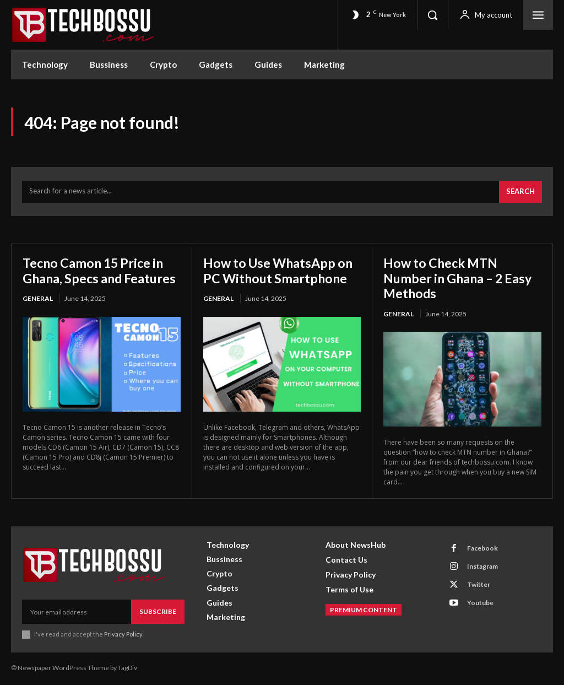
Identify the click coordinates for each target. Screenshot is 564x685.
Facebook (482, 550)
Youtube (480, 604)
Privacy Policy (123, 635)
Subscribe (157, 613)
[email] (76, 613)
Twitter (478, 586)
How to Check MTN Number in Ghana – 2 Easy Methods (461, 279)
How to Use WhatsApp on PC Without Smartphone (281, 271)
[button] (432, 15)
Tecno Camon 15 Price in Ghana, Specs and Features (96, 279)
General (38, 315)
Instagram (482, 568)
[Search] (520, 193)
